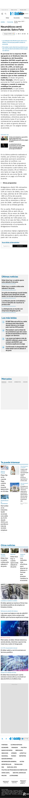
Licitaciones (14, 775)
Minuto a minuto (6, 637)
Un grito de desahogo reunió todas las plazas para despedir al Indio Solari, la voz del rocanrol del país (14, 294)
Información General (9, 761)
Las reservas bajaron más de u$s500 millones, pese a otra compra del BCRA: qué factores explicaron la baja (16, 341)
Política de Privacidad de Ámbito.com (14, 770)
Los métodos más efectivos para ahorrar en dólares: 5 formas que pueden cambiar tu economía (14, 42)
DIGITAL (6, 782)
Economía (17, 18)
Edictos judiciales (19, 773)
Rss (3, 767)
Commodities (17, 381)
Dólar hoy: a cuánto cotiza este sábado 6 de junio (13, 287)
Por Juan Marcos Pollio (23, 503)
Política (24, 747)
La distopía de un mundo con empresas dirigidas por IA (12, 310)
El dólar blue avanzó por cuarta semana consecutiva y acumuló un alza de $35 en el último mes (13, 677)
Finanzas (14, 747)
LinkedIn (14, 738)
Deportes (22, 756)
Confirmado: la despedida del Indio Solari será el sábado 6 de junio (16, 348)
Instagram (10, 738)
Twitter (2, 738)
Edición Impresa (7, 759)
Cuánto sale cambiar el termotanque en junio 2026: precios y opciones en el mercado (24, 474)
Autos (22, 761)
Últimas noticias (16, 745)
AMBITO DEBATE (23, 782)
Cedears (25, 381)
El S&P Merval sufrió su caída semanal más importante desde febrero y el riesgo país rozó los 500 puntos (16, 324)
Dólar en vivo (14, 9)
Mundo (13, 756)
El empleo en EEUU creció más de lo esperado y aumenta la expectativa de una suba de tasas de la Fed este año (24, 494)
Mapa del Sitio (12, 767)
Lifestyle (23, 753)
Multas (4, 775)
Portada (5, 745)
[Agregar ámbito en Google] (8, 33)
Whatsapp (22, 738)
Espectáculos (6, 764)
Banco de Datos (7, 750)
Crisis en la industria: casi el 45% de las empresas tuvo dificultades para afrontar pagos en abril (18, 139)
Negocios (5, 753)
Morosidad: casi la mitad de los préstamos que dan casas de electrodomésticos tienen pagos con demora (15, 48)
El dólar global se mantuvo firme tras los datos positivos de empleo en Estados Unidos (14, 605)
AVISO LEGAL (6, 773)
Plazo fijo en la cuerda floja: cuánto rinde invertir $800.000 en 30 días (5, 483)
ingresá (26, 13)
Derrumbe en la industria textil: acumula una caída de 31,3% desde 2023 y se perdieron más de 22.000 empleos (4, 518)
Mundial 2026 (23, 9)
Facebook (6, 738)
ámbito (3, 22)
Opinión (14, 753)
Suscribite (20, 245)
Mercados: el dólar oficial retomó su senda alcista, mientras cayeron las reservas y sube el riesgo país (14, 642)
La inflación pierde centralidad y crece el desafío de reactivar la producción (13, 302)
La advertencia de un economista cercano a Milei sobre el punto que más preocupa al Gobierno (17, 146)
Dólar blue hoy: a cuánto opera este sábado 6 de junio (13, 281)
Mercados (19, 750)
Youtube (18, 738)
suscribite (21, 13)
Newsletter (24, 738)
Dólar (7, 18)
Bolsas (10, 381)
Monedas (4, 381)
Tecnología (18, 764)
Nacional (5, 756)
